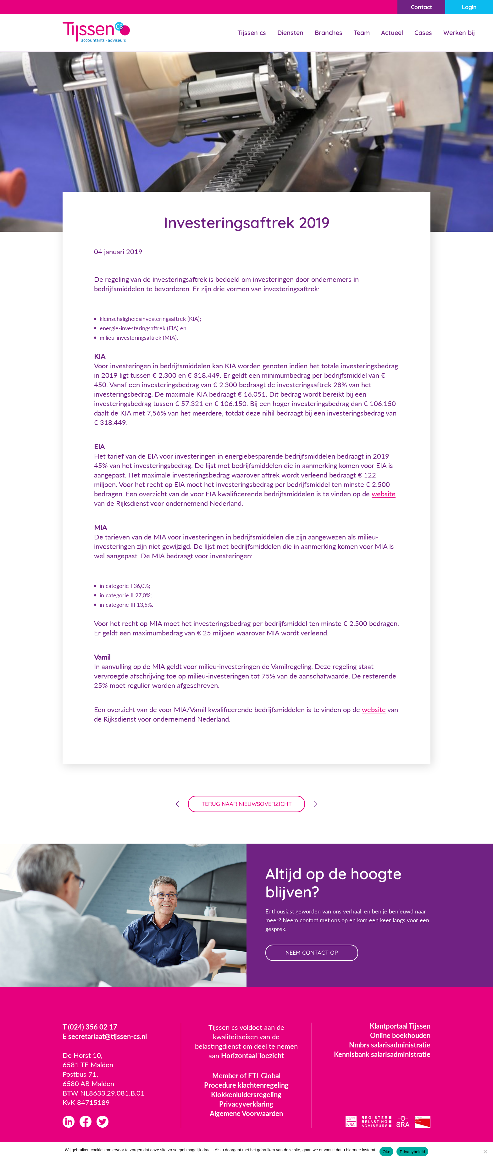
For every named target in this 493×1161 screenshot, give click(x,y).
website (384, 493)
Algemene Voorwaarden (246, 1113)
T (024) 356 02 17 (90, 1027)
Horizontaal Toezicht (252, 1055)
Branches (328, 32)
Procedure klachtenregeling (246, 1085)
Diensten (290, 32)
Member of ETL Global (246, 1075)
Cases (423, 32)
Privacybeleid (412, 1151)
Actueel (392, 32)
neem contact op (311, 952)
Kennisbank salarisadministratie (382, 1054)
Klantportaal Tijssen (400, 1026)
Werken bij (459, 32)
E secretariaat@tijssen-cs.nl (105, 1036)
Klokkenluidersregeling (246, 1094)
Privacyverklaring (246, 1104)
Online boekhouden (400, 1035)
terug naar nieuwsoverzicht (247, 803)
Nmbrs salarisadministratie (389, 1045)
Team (362, 32)
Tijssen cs (251, 32)
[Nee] (485, 1151)
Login (469, 7)
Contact (421, 7)
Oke (387, 1151)
